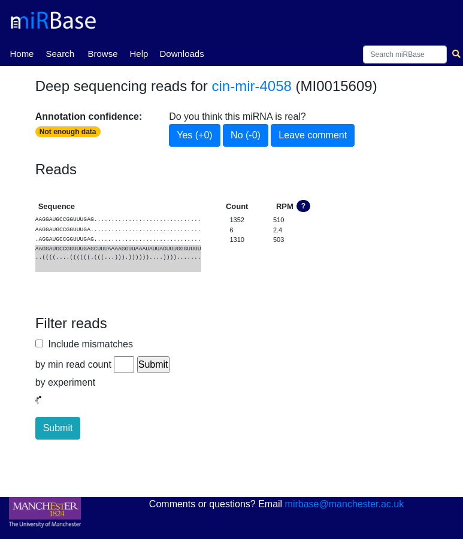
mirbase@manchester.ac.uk (344, 504)
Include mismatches (88, 344)
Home (21, 53)
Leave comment (313, 135)
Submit (58, 428)
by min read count (73, 364)
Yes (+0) (194, 135)
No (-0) (246, 135)
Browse (102, 54)
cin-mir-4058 (252, 86)
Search (60, 54)
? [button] (303, 206)
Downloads (181, 54)
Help (138, 54)
